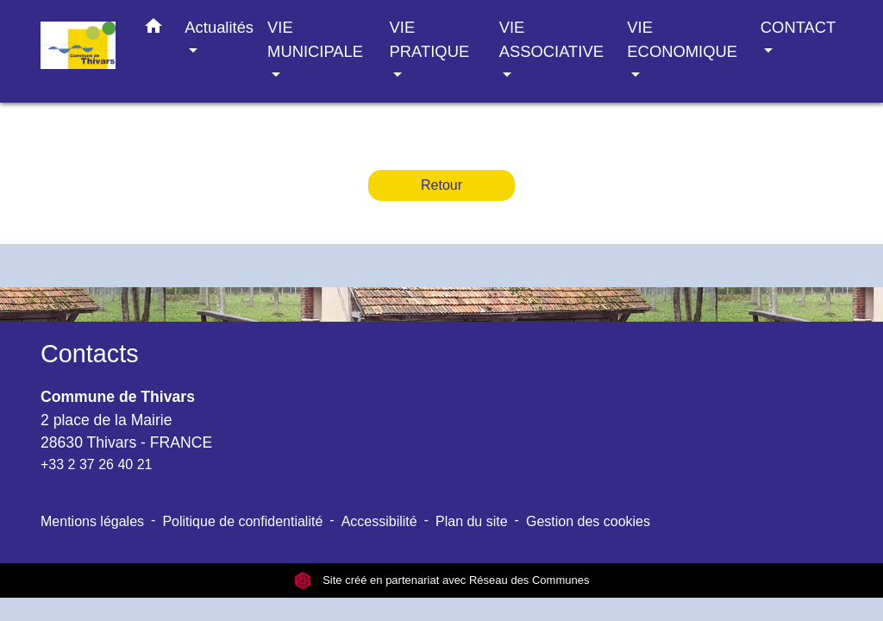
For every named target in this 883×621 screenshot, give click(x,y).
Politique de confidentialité (242, 521)
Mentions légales (92, 521)
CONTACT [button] (798, 27)
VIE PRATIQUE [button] (430, 39)
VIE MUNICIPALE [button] (315, 39)
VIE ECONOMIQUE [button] (682, 39)
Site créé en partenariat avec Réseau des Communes (442, 580)
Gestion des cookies (588, 521)
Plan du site (471, 521)
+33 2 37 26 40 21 (96, 464)
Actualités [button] (219, 27)
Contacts (90, 353)
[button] (153, 29)
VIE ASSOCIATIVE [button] (551, 39)
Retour (441, 185)
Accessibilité (379, 521)
